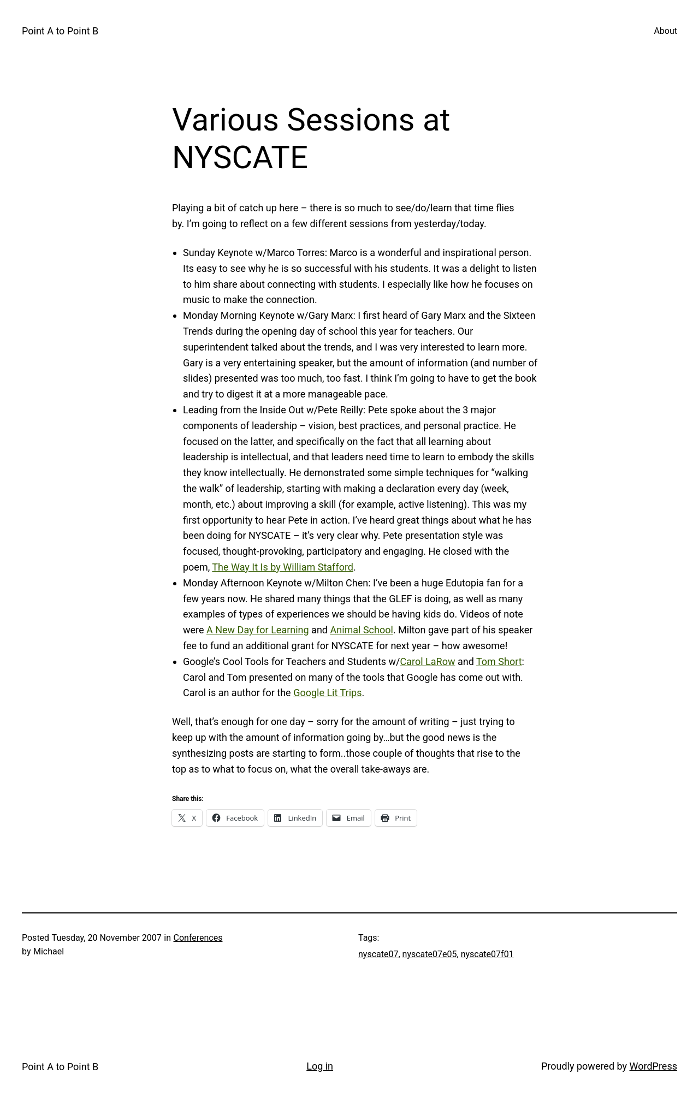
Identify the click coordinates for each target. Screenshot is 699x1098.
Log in (319, 1066)
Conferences (198, 938)
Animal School (361, 630)
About (665, 31)
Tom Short (499, 661)
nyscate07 (378, 954)
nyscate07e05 (429, 954)
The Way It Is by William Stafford (282, 567)
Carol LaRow (427, 661)
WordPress (653, 1066)
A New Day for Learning (257, 630)
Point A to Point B (60, 31)
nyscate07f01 (487, 954)
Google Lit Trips (327, 692)
